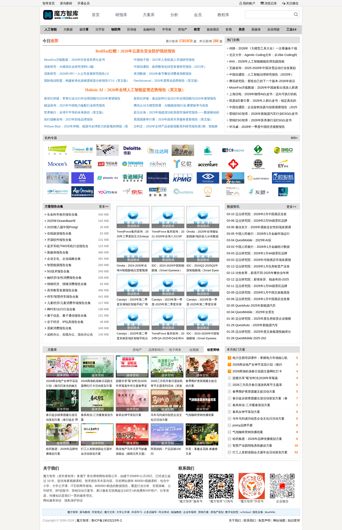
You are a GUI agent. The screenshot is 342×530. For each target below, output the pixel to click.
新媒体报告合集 (57, 252)
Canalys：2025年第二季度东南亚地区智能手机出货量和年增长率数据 (132, 338)
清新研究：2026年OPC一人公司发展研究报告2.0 (76, 73)
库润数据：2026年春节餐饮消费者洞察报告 (163, 73)
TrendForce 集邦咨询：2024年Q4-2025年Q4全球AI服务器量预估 (168, 338)
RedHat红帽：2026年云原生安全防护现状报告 (135, 51)
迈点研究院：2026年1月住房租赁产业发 (258, 266)
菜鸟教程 (66, 3)
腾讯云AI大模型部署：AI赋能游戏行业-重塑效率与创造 (171, 105)
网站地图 (279, 520)
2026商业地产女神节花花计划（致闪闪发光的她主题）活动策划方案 (62, 385)
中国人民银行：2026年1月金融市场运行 (258, 233)
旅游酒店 (213, 29)
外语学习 (137, 512)
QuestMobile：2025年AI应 (249, 240)
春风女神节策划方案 (128, 415)
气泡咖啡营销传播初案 (200, 415)
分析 (174, 15)
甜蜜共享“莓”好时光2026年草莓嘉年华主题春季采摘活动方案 (131, 385)
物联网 (115, 29)
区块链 (131, 29)
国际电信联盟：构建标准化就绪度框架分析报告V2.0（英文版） (87, 80)
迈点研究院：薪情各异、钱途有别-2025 (258, 279)
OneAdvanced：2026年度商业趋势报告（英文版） (167, 80)
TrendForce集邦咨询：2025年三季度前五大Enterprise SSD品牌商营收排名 (133, 236)
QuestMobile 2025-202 (246, 338)
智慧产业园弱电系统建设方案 (252, 445)
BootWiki (270, 512)
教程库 (223, 15)
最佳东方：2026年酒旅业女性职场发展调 (259, 227)
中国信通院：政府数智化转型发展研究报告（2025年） (170, 66)
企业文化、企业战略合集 (63, 258)
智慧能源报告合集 (59, 265)
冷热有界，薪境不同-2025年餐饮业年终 (258, 273)
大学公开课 (123, 512)
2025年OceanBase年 (61, 221)
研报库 (121, 15)
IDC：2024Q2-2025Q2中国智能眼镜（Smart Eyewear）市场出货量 (202, 270)
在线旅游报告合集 (59, 233)
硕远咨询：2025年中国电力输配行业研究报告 (74, 105)
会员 (198, 15)
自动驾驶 (273, 29)
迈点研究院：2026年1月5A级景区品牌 (257, 286)
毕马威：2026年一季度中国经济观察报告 (257, 126)
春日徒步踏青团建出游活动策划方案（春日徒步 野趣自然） (62, 419)
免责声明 (264, 520)
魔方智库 (72, 512)
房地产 (182, 29)
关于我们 (235, 520)
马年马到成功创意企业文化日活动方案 (258, 418)
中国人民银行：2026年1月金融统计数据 (258, 246)
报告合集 (258, 512)
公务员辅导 (150, 512)
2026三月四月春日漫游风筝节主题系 (257, 385)
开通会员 (83, 3)
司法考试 (164, 512)
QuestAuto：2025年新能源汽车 (252, 325)
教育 (197, 29)
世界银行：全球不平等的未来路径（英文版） (74, 112)
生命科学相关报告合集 (62, 214)
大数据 (68, 29)
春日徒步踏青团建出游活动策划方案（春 (260, 398)
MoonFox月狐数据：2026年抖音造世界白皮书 (74, 59)
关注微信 (290, 3)
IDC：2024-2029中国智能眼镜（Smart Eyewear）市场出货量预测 (168, 270)
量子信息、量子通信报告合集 (66, 315)
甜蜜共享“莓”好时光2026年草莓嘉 (255, 378)
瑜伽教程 (176, 512)
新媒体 (256, 29)
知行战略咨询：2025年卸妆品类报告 (68, 119)
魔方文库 (109, 512)
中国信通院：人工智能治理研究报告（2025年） (261, 74)
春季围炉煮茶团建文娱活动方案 (254, 391)
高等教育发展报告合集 (62, 290)
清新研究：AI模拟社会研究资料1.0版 (69, 66)
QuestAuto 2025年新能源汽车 (251, 305)
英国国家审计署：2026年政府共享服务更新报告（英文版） (173, 119)
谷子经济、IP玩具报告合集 (65, 322)
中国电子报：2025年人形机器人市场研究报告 (164, 59)
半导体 (166, 29)
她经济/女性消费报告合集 (64, 277)
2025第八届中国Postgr (62, 227)
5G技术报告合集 (58, 271)
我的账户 (247, 3)
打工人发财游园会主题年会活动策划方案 (260, 452)
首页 (96, 15)
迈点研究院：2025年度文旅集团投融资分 (259, 331)
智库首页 (49, 3)
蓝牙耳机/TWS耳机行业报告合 (67, 246)
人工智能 (50, 29)
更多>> (104, 206)
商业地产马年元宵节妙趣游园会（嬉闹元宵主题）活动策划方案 (131, 453)
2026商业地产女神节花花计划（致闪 (257, 364)
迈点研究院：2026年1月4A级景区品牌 (257, 253)
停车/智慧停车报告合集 (62, 296)
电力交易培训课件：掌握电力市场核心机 (260, 358)
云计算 (84, 29)
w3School (245, 512)
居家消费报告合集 (59, 328)
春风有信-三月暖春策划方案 (251, 405)
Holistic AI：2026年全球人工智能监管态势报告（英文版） (135, 90)
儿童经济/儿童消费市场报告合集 (68, 303)
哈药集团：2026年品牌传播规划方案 (257, 439)
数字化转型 (231, 512)
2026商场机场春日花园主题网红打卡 (257, 371)
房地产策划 (217, 512)
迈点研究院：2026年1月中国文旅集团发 (258, 292)
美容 (242, 29)
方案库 (149, 15)
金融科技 (149, 29)
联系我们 (250, 520)
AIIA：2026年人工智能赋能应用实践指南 (256, 61)
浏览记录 (269, 3)
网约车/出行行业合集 (60, 309)
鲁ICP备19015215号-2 (106, 520)
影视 (229, 29)
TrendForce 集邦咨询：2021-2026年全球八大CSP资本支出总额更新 (168, 236)
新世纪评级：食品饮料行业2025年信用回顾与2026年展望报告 (175, 98)
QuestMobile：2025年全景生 (250, 312)
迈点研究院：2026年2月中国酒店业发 (257, 214)
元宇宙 (99, 29)
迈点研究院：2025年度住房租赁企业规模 (259, 318)
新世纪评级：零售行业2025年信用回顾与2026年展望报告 (82, 98)
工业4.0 (291, 29)
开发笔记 (97, 512)
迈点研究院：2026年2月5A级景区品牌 (257, 220)
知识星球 (294, 520)
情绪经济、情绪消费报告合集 (66, 284)
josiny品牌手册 (243, 425)
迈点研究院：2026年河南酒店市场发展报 (259, 260)
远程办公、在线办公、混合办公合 (69, 334)
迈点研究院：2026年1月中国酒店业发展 (258, 299)
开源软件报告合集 (59, 239)
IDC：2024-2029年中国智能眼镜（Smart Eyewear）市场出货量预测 (202, 338)
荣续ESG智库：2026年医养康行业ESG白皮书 (260, 120)
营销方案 (203, 512)
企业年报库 (189, 512)
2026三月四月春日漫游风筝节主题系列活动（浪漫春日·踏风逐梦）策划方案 (167, 385)
